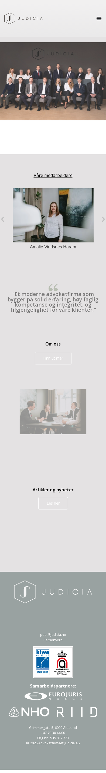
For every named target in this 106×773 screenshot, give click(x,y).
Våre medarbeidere (53, 175)
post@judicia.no (53, 634)
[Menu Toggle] (99, 18)
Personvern (53, 639)
